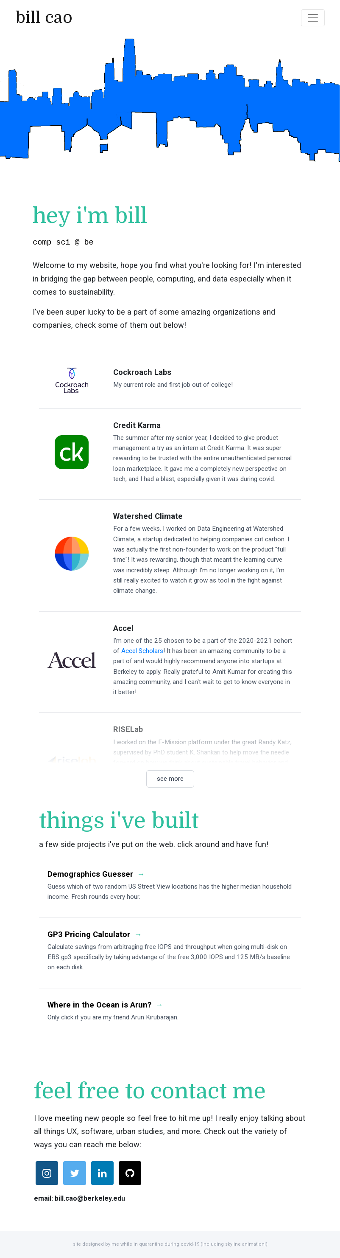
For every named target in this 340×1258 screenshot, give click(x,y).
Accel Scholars (142, 650)
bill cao (43, 17)
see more (170, 778)
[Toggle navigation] (313, 17)
